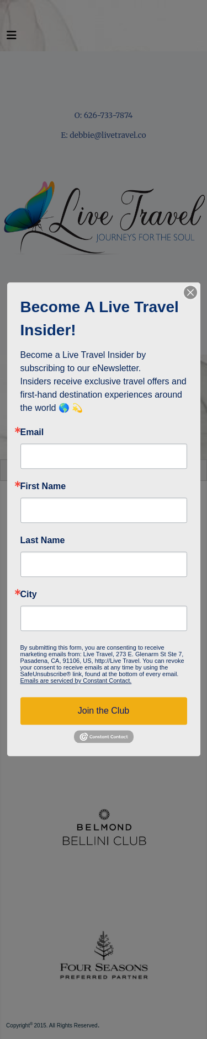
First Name (43, 486)
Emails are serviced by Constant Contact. (76, 680)
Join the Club (103, 710)
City (28, 594)
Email (32, 432)
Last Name (42, 540)
